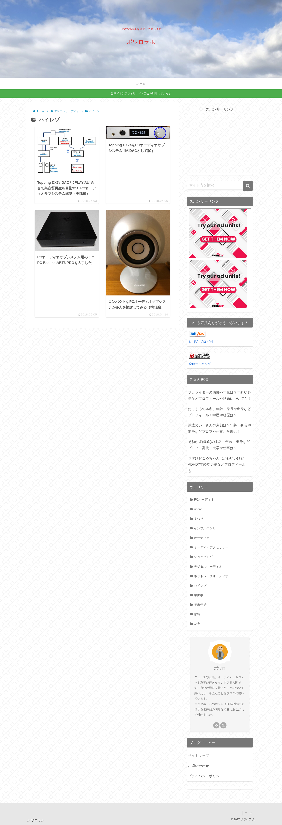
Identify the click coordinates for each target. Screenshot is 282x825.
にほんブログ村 (201, 342)
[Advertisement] (220, 140)
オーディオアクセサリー (211, 547)
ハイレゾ (200, 585)
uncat (198, 509)
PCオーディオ (204, 499)
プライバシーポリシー (205, 776)
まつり (198, 518)
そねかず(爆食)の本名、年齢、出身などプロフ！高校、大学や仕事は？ (219, 445)
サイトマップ (198, 756)
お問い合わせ (198, 766)
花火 (197, 624)
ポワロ (220, 668)
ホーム (249, 813)
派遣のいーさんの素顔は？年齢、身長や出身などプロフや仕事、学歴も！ (219, 428)
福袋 (197, 614)
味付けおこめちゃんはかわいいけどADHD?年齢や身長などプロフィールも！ (216, 464)
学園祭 (198, 595)
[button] (248, 186)
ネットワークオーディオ (211, 576)
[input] (220, 185)
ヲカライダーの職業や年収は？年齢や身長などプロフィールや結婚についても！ (219, 395)
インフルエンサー (206, 528)
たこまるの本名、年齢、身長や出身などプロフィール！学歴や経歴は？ (219, 412)
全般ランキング (200, 364)
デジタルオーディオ (208, 566)
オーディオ (202, 537)
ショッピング (203, 556)
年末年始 (200, 604)
